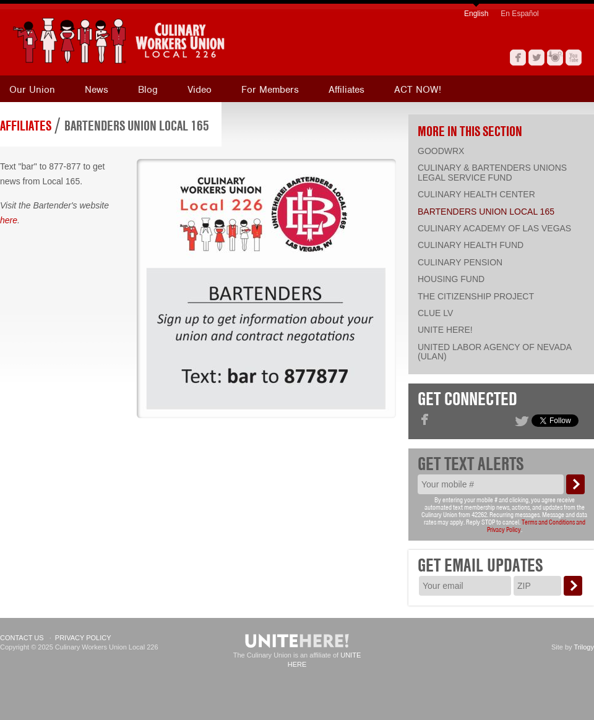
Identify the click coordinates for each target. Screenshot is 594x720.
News (96, 90)
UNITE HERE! (445, 330)
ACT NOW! (417, 90)
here (8, 220)
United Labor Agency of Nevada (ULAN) (494, 351)
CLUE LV (435, 313)
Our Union (32, 90)
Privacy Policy (83, 637)
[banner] (176, 40)
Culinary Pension (460, 262)
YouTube (574, 57)
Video (199, 90)
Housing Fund (451, 279)
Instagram (555, 57)
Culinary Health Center (476, 194)
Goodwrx (441, 151)
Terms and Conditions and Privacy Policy (536, 525)
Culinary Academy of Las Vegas (494, 228)
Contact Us (22, 637)
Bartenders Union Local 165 (136, 125)
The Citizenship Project (476, 296)
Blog (148, 90)
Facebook (518, 57)
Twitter (536, 57)
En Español (519, 13)
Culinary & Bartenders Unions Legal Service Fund (492, 172)
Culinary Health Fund (470, 245)
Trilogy (584, 647)
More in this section (470, 131)
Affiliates (346, 90)
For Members (270, 90)
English (476, 13)
